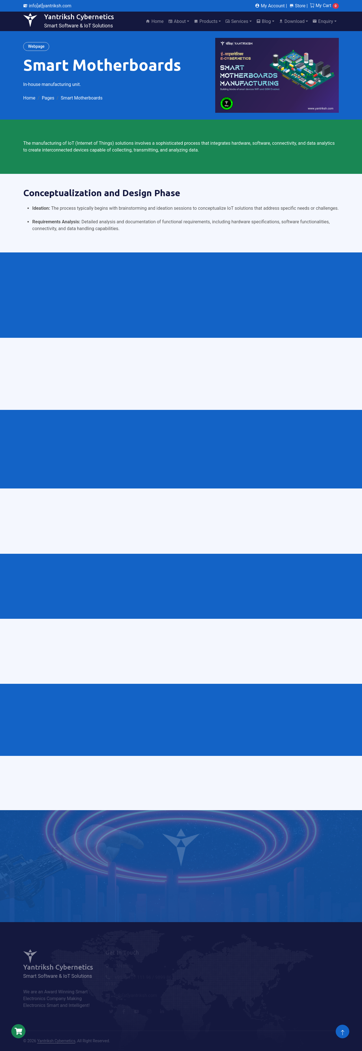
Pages (48, 98)
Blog (263, 21)
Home (154, 21)
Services (236, 21)
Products (205, 21)
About (177, 21)
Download (292, 21)
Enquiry (323, 21)
